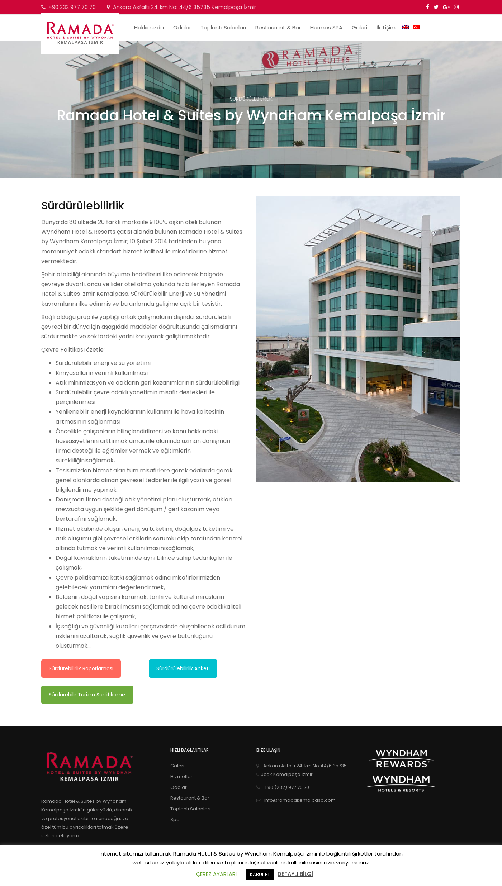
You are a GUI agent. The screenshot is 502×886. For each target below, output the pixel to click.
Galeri (359, 27)
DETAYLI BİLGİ (295, 874)
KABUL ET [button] (260, 874)
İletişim (386, 27)
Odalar (182, 27)
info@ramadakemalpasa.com (296, 800)
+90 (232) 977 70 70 (282, 787)
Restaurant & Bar (278, 27)
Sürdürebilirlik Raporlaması (81, 668)
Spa (175, 819)
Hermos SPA (326, 27)
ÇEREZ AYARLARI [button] (216, 874)
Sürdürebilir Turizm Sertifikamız (87, 694)
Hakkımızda (149, 27)
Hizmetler (181, 776)
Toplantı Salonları (223, 27)
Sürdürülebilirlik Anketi (183, 668)
